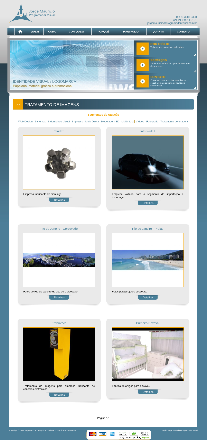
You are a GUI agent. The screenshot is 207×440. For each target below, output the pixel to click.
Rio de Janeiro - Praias (147, 228)
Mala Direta (92, 121)
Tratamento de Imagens (174, 121)
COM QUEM (76, 31)
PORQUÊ (103, 31)
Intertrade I (147, 131)
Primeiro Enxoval (147, 323)
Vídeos (140, 121)
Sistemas (40, 121)
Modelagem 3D (110, 121)
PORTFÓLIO (131, 31)
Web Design (25, 121)
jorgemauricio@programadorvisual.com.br (172, 23)
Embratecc (59, 323)
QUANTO (158, 31)
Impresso (77, 121)
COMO (52, 31)
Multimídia (127, 121)
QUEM (35, 31)
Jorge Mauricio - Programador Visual (183, 430)
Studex (59, 131)
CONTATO (183, 31)
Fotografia (152, 121)
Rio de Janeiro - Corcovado (59, 228)
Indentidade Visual (59, 121)
